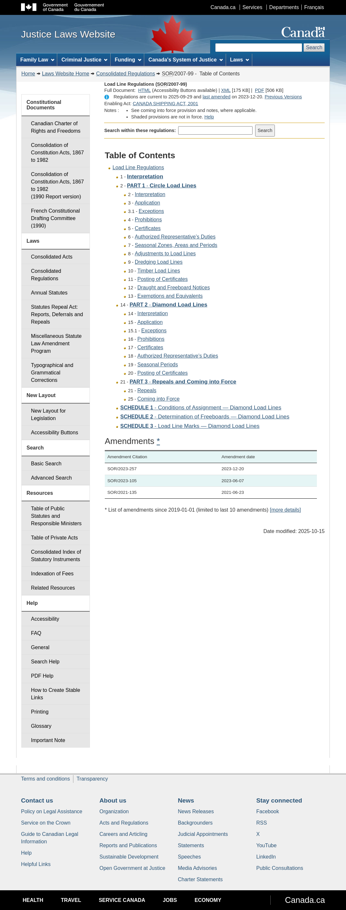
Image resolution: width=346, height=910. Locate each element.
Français (314, 7)
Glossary (41, 726)
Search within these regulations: (140, 130)
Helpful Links (36, 864)
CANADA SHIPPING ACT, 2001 (165, 103)
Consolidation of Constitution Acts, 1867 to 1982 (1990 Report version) (57, 185)
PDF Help (42, 676)
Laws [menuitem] (239, 59)
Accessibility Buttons (54, 432)
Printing (40, 712)
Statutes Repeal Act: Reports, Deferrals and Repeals (57, 314)
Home (28, 73)
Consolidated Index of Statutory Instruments (56, 555)
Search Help (45, 661)
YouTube (266, 845)
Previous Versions (283, 96)
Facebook (267, 811)
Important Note (48, 740)
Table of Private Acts (54, 537)
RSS (261, 823)
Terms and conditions (45, 779)
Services (252, 7)
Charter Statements (200, 879)
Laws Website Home (65, 73)
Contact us (37, 800)
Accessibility (45, 619)
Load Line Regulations (138, 167)
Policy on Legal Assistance (51, 811)
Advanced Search (51, 478)
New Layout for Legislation (48, 414)
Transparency (92, 779)
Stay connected (279, 800)
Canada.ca (223, 7)
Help (209, 116)
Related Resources (53, 588)
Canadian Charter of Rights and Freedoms (56, 127)
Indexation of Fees (52, 573)
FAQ (36, 633)
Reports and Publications (128, 845)
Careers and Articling (124, 834)
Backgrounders (195, 823)
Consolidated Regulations (125, 73)
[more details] (285, 510)
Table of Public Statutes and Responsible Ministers (56, 516)
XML (226, 90)
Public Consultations (279, 868)
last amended (216, 96)
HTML (144, 90)
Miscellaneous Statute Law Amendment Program (56, 343)
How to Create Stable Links (55, 693)
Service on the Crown (45, 823)
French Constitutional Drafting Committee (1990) (55, 218)
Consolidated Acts (51, 257)
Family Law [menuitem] (37, 59)
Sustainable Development (129, 857)
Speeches (189, 857)
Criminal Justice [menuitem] (84, 59)
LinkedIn (266, 857)
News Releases (196, 811)
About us (113, 800)
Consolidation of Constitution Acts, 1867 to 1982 (57, 152)
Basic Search (46, 463)
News (186, 800)
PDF (259, 90)
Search (314, 47)
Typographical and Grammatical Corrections (52, 372)
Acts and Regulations (124, 823)
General (40, 647)
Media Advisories (197, 868)
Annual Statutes (49, 292)
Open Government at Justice (133, 868)
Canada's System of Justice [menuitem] (185, 59)
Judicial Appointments (203, 834)
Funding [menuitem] (128, 59)
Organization (114, 811)
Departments (284, 7)
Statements (191, 845)
